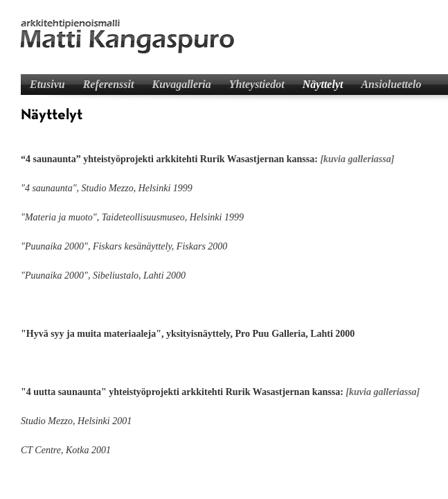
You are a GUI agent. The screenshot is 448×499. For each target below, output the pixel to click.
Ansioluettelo (391, 84)
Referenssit (108, 84)
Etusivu (47, 84)
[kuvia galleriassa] (357, 159)
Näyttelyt (323, 84)
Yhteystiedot (257, 84)
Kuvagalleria (181, 84)
